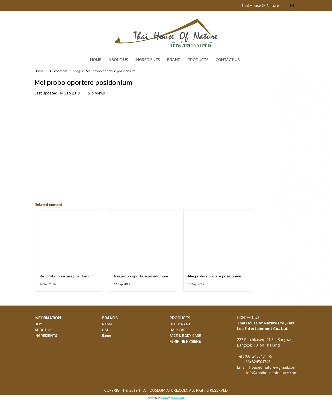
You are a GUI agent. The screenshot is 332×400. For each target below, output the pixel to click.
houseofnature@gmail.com (272, 367)
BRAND (174, 59)
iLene (106, 335)
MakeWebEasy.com (173, 397)
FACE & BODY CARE (185, 335)
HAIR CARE (178, 329)
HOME (95, 59)
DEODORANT (180, 324)
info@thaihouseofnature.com (271, 372)
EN (289, 5)
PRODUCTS (198, 59)
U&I (105, 329)
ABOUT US (118, 59)
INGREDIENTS (147, 59)
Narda (107, 324)
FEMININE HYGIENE (185, 341)
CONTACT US (228, 59)
